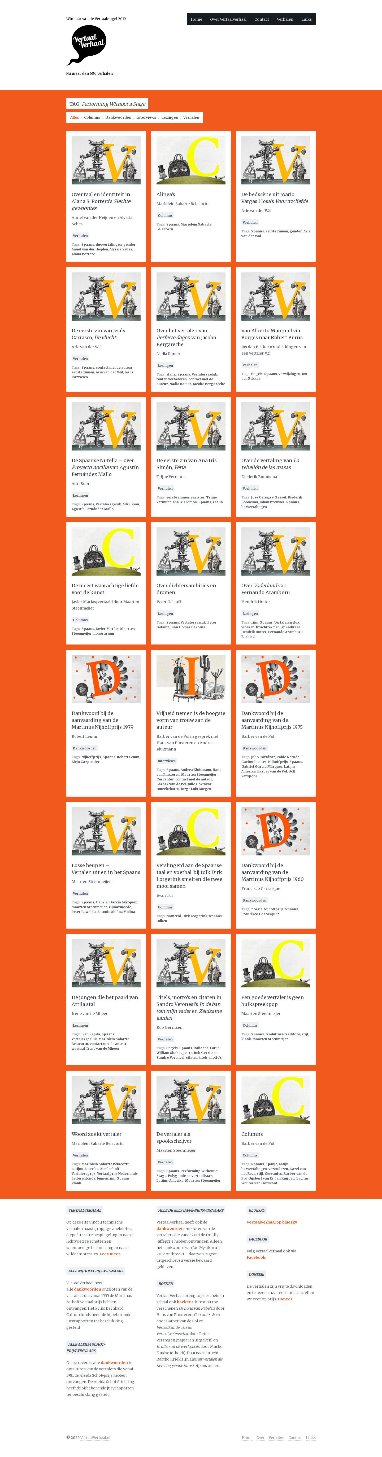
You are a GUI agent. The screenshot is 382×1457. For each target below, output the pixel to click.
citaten (192, 1057)
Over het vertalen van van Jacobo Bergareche (186, 337)
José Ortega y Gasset (268, 497)
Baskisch (249, 637)
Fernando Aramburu (285, 632)
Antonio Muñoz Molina (116, 912)
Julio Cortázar (200, 784)
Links (306, 19)
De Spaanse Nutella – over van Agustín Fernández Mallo (105, 467)
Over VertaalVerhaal (228, 19)
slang (171, 374)
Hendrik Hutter (254, 632)
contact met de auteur (114, 367)
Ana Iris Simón (184, 502)
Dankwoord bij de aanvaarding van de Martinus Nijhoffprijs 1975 (272, 720)
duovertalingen (109, 244)
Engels (257, 374)
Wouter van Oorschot (259, 1183)
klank (246, 1039)
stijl (305, 1034)
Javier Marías (107, 629)
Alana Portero (83, 254)
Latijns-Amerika (85, 1169)
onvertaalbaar (199, 1176)
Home (196, 19)
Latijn (215, 1048)
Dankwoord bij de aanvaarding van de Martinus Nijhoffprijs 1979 (102, 720)
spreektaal (290, 627)
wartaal (78, 1048)
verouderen (278, 1169)
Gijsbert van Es (261, 1178)
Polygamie (177, 1176)
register (197, 497)
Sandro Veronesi (170, 1057)
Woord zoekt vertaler (96, 1134)
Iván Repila (90, 1034)
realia (218, 502)
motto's (215, 1057)
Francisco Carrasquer (260, 914)
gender (129, 244)
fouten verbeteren (172, 379)
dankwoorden (87, 1289)
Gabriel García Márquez (262, 767)
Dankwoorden (118, 117)
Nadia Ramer (180, 384)
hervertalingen (254, 507)
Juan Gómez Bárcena (188, 627)
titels (203, 1057)
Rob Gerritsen (206, 1053)
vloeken (247, 627)
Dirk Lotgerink (195, 916)
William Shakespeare (174, 1053)
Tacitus (302, 1178)
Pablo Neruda (288, 757)
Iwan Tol (173, 916)
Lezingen (169, 117)
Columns (92, 117)
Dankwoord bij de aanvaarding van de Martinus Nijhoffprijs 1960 (272, 872)
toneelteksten (168, 789)
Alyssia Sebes (121, 249)
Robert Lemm (128, 757)
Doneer (285, 1299)
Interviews (146, 117)
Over (261, 1438)
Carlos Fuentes (254, 762)
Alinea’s (166, 194)
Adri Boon (131, 504)
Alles (74, 117)
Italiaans (201, 1048)
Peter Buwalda (84, 912)
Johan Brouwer (272, 502)
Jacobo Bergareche (209, 384)
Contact (261, 19)
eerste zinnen (277, 231)
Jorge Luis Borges (196, 789)
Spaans (87, 244)
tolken (162, 921)
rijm (254, 622)
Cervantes (165, 779)
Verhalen (285, 19)
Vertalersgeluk (204, 374)
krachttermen (268, 627)
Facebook (256, 1257)
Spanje (271, 1164)
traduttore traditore (283, 1034)
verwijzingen (289, 374)
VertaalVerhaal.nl (95, 1438)
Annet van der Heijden (90, 249)
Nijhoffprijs (91, 757)
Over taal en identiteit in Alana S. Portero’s (101, 201)
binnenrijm (106, 1178)
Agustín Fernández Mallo (93, 509)
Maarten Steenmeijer (199, 774)
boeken (184, 1302)
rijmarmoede (120, 907)
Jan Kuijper (284, 1178)
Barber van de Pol (171, 784)
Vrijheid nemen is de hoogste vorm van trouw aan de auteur (191, 720)
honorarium (103, 633)
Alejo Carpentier (85, 762)
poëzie (256, 909)
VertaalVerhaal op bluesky (272, 1222)
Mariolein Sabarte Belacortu (105, 1164)
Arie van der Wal (109, 372)
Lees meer (109, 1254)
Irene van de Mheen (102, 1048)
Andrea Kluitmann (196, 770)
